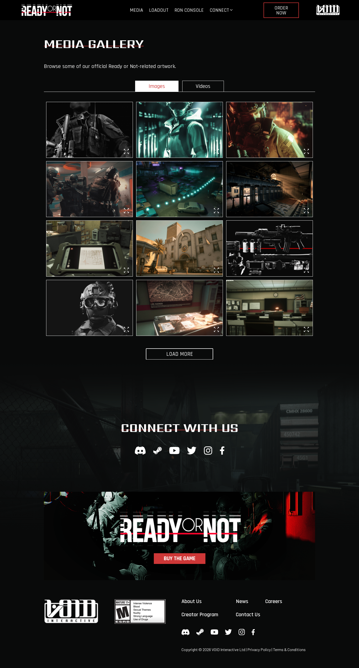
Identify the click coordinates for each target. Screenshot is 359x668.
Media (136, 10)
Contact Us (248, 614)
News (242, 601)
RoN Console (189, 10)
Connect (219, 10)
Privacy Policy (259, 649)
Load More (179, 354)
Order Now (281, 10)
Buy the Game (179, 558)
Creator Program (199, 614)
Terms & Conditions (289, 649)
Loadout (159, 10)
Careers (273, 601)
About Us (191, 601)
